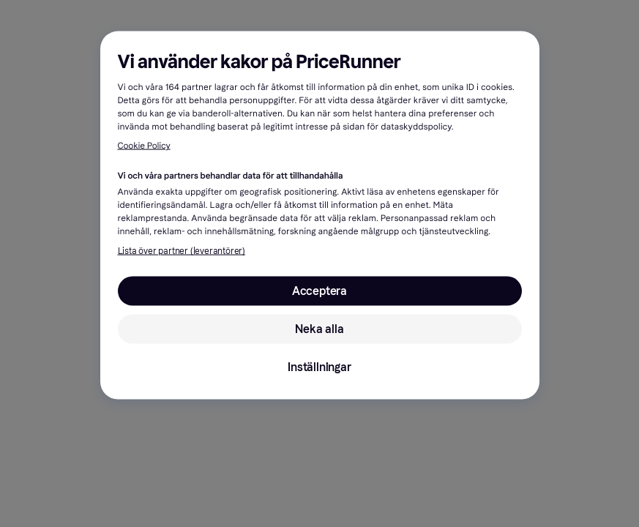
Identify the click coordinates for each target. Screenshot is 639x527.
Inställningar (319, 367)
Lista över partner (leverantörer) (181, 251)
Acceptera (319, 291)
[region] (319, 215)
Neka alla (319, 329)
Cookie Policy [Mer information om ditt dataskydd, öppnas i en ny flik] (144, 146)
